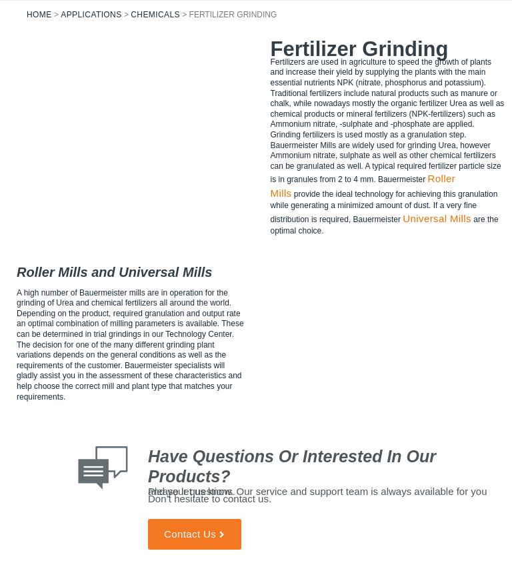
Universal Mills (437, 218)
